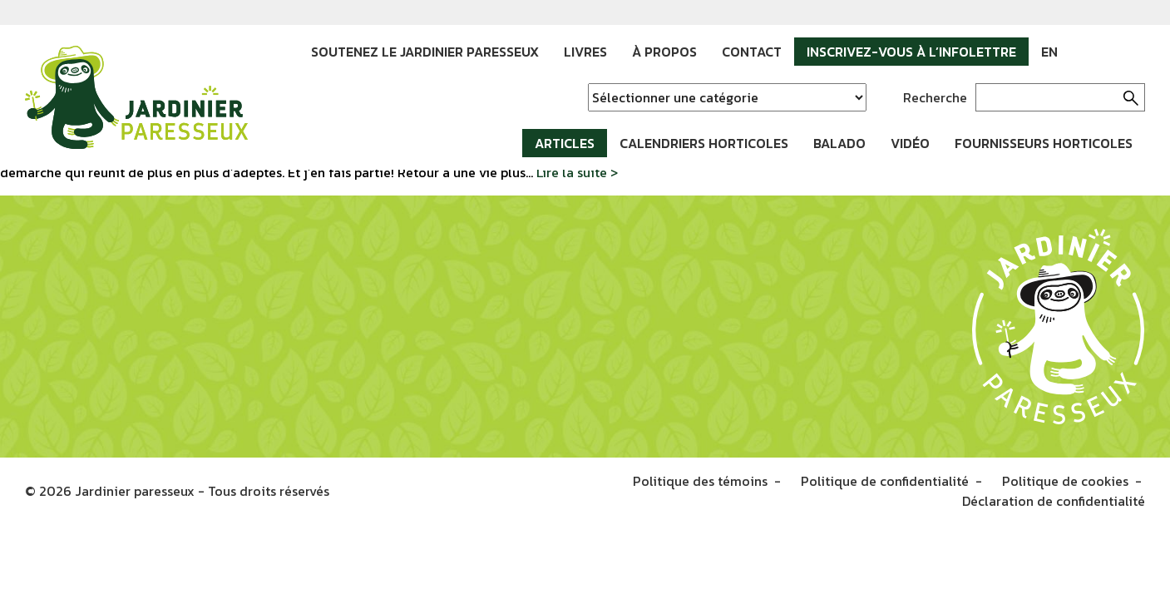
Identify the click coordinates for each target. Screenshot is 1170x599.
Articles (565, 143)
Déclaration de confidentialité (1053, 501)
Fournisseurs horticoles (1044, 143)
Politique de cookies (1065, 481)
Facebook (1082, 51)
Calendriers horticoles (704, 143)
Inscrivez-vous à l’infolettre (911, 52)
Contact (752, 52)
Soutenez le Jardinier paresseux (425, 52)
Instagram (1107, 51)
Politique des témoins (700, 481)
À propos (664, 52)
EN (1049, 52)
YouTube (1132, 51)
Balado (839, 143)
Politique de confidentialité (885, 481)
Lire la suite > (577, 172)
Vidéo (910, 143)
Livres (585, 52)
